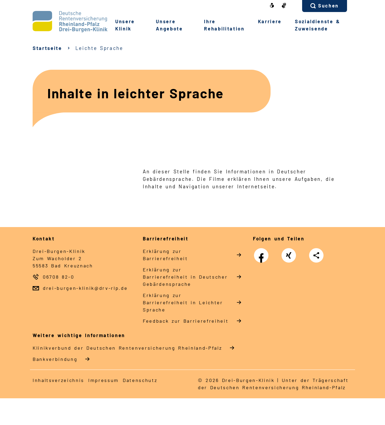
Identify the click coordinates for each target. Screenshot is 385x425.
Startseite (47, 48)
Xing (289, 253)
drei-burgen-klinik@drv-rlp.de (85, 288)
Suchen (328, 6)
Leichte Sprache (99, 48)
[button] (324, 6)
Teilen (317, 255)
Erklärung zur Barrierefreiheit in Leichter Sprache (183, 302)
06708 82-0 (58, 277)
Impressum (103, 380)
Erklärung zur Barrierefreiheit (165, 254)
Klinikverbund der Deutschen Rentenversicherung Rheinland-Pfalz (127, 348)
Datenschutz (140, 380)
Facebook (262, 253)
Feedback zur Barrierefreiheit (185, 321)
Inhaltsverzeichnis (58, 380)
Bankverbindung (55, 359)
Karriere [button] (270, 21)
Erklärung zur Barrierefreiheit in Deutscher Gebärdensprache (185, 277)
